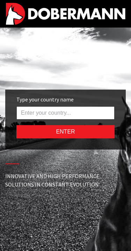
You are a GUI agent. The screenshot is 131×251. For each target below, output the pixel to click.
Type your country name (45, 99)
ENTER (65, 132)
